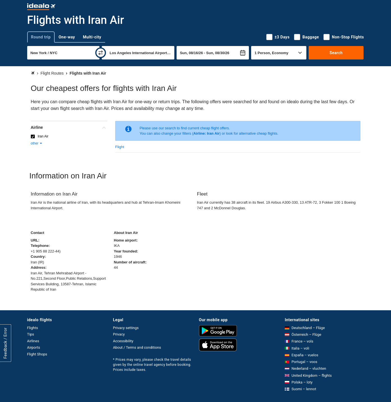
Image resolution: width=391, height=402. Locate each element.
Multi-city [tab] (92, 37)
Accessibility (123, 341)
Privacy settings (126, 328)
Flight (119, 147)
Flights (32, 328)
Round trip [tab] (41, 37)
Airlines (33, 341)
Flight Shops (37, 354)
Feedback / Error (5, 343)
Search (336, 52)
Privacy (119, 334)
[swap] (100, 52)
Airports (33, 347)
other (37, 143)
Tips (30, 334)
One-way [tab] (67, 37)
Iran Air (43, 136)
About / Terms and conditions (137, 347)
